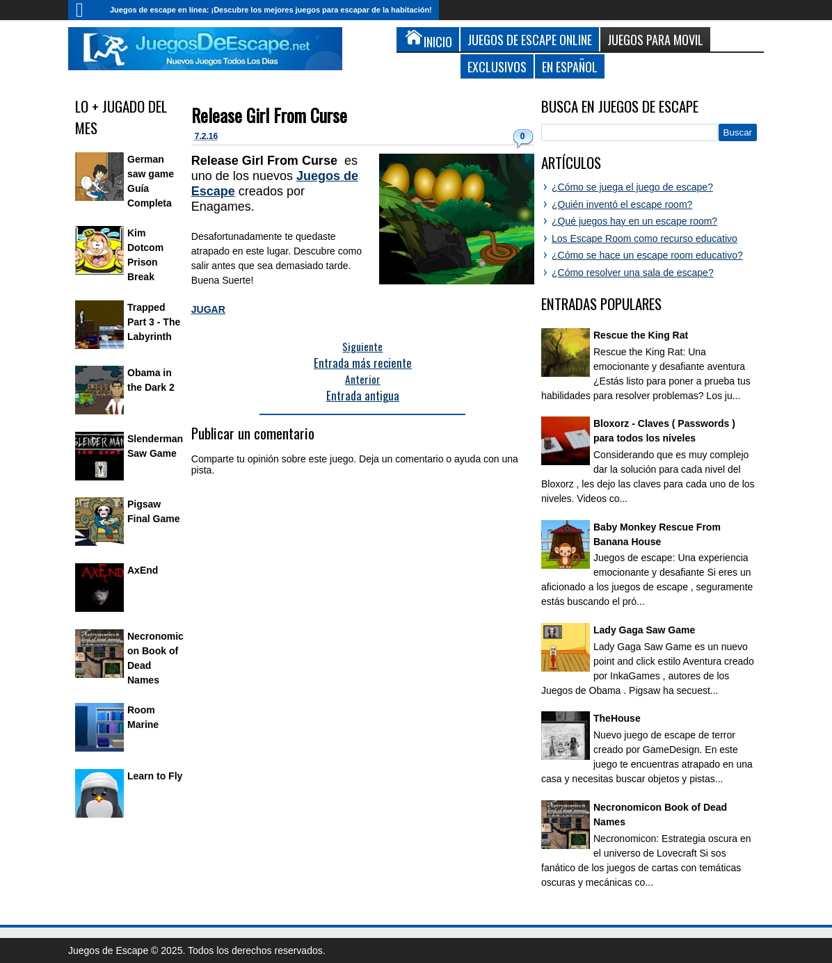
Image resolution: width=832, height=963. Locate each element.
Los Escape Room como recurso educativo (644, 238)
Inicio (85, 10)
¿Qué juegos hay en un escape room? (634, 221)
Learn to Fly (154, 776)
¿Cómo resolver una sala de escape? (633, 272)
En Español (570, 66)
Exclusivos (497, 66)
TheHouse (617, 718)
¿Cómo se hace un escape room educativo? (647, 255)
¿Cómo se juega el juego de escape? (632, 187)
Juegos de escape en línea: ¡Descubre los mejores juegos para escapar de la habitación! (271, 10)
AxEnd (142, 570)
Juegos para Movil (655, 39)
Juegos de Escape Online (529, 39)
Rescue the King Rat (640, 335)
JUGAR (208, 309)
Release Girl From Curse (269, 115)
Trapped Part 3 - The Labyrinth (153, 322)
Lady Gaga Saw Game (644, 630)
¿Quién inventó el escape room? (622, 204)
